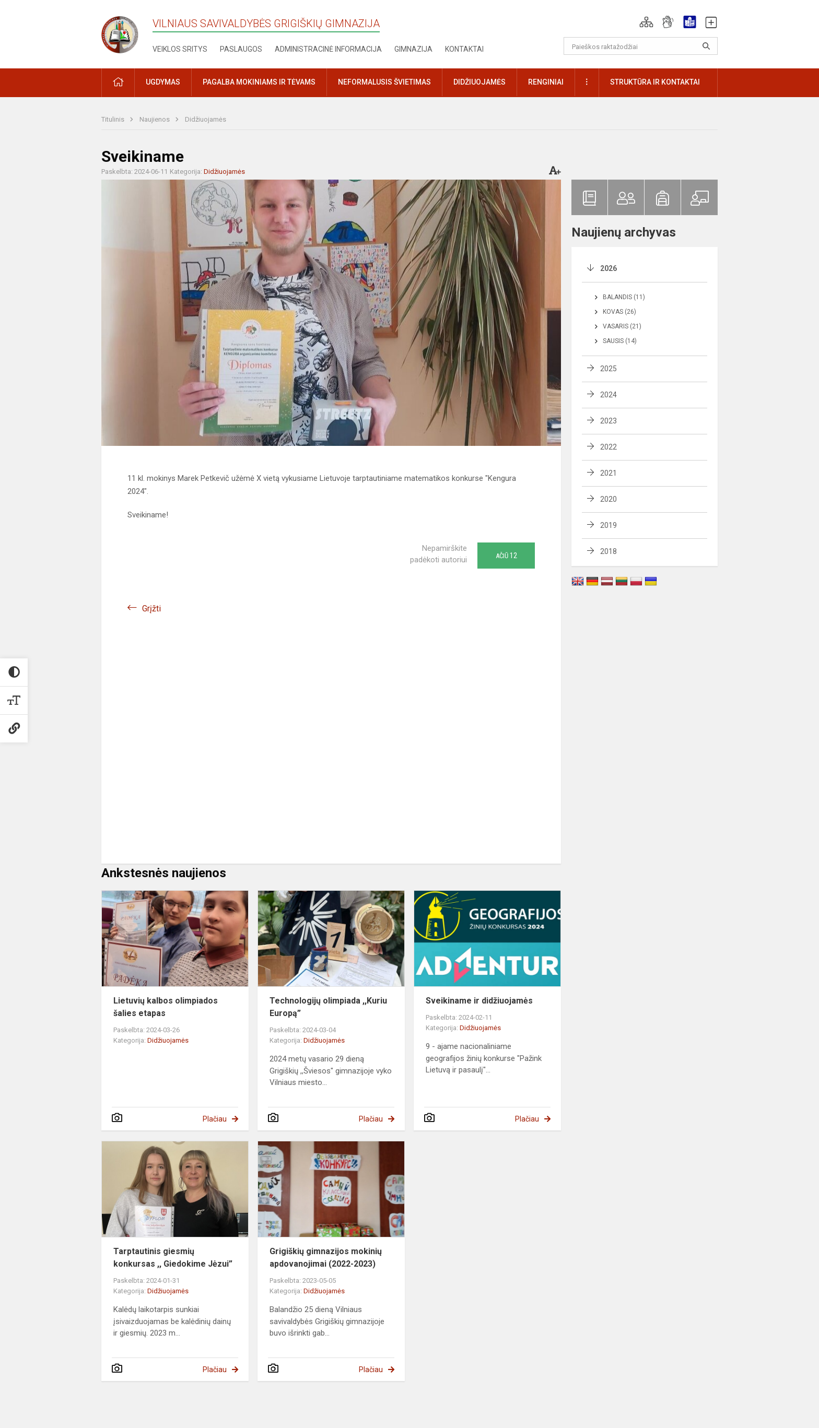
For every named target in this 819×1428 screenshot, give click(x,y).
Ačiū (506, 555)
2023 (608, 421)
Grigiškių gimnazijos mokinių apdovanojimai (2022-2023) (326, 1257)
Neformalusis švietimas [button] (384, 82)
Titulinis (113, 119)
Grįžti (151, 608)
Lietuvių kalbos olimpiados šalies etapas (165, 1007)
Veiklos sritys (180, 49)
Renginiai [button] (546, 82)
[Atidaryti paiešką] (706, 46)
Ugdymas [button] (163, 82)
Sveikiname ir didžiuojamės (479, 1001)
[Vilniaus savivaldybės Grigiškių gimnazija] (127, 32)
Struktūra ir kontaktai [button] (655, 82)
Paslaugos (241, 49)
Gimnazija (413, 49)
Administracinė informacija (328, 49)
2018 (608, 551)
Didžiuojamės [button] (479, 82)
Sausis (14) (620, 341)
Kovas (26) (619, 311)
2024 (608, 395)
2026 (608, 268)
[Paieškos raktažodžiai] (641, 46)
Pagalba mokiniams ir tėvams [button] (259, 82)
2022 (608, 447)
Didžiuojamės (205, 119)
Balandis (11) (624, 297)
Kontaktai (464, 49)
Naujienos (155, 119)
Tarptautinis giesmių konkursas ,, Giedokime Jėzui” (172, 1257)
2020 (608, 499)
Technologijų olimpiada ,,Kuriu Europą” (328, 1007)
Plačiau (215, 1119)
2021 (608, 473)
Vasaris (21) (622, 326)
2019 (608, 525)
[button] (646, 22)
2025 (608, 368)
